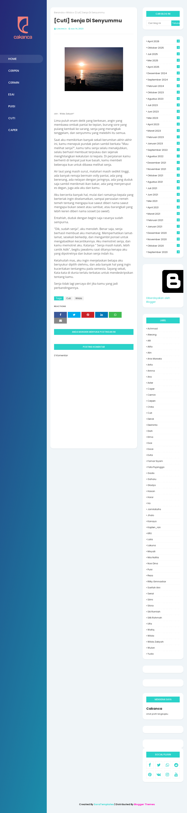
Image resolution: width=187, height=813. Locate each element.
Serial (151, 593)
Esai (150, 443)
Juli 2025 (164, 54)
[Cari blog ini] (158, 23)
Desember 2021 (164, 162)
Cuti (68, 298)
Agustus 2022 (164, 156)
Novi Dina (153, 563)
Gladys (152, 485)
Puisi (150, 569)
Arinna (151, 370)
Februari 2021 (164, 220)
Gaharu (152, 479)
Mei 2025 (164, 60)
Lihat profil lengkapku (157, 713)
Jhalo (151, 515)
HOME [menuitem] (12, 59)
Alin (150, 352)
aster (150, 382)
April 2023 (164, 124)
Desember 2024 (164, 73)
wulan (151, 647)
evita (150, 455)
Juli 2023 (164, 105)
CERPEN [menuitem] (13, 71)
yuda (151, 653)
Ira (149, 503)
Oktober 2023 (164, 92)
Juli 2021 (164, 188)
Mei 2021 (164, 201)
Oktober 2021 (164, 175)
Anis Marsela (155, 358)
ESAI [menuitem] (11, 94)
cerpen (152, 400)
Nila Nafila (153, 557)
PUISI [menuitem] (11, 106)
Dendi (151, 418)
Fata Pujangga (156, 467)
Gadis (151, 473)
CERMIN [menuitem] (13, 82)
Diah (150, 431)
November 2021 (164, 169)
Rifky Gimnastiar (157, 581)
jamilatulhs (154, 509)
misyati (151, 551)
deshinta (152, 424)
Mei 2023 (164, 118)
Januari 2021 (164, 226)
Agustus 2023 (164, 99)
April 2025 (164, 67)
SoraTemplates (104, 804)
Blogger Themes (144, 804)
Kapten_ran (154, 527)
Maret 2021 (164, 214)
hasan (151, 491)
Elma (150, 437)
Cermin (152, 394)
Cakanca (61, 28)
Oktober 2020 (164, 245)
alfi (149, 340)
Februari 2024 (164, 86)
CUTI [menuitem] (11, 118)
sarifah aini (154, 587)
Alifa (150, 346)
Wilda (69, 12)
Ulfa (150, 623)
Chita (151, 406)
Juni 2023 (164, 111)
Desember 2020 (164, 233)
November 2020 (164, 239)
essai (150, 449)
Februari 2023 (164, 137)
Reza (150, 575)
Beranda (59, 12)
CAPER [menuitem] (13, 130)
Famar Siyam (155, 461)
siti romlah (154, 611)
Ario (150, 376)
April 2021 (164, 207)
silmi (150, 599)
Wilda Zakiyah (156, 641)
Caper (151, 388)
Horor (150, 497)
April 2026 (164, 41)
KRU (150, 533)
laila (150, 539)
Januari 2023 (164, 143)
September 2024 (164, 79)
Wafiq (151, 629)
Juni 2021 (164, 194)
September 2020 (164, 252)
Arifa (150, 364)
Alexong (152, 334)
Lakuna (152, 545)
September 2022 (164, 150)
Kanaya (152, 521)
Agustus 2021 (164, 182)
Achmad (153, 328)
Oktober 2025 (164, 47)
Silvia (151, 605)
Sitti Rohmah (155, 617)
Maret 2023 (164, 130)
